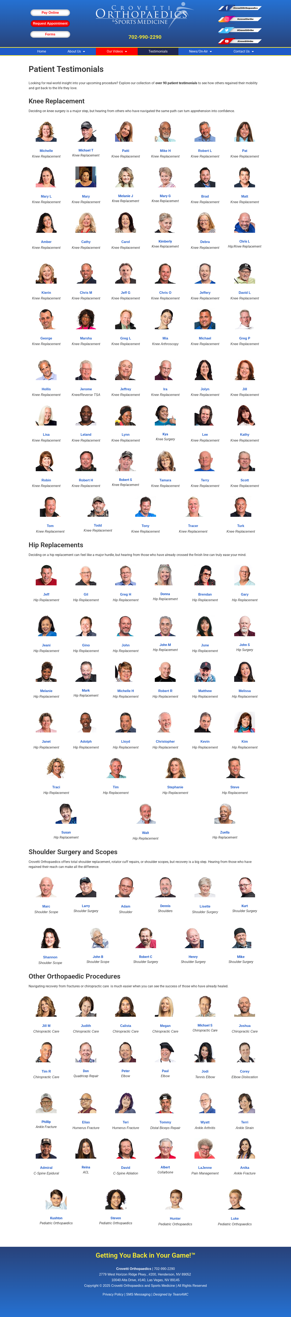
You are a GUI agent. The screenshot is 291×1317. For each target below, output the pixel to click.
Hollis (46, 389)
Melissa (245, 691)
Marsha (86, 338)
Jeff (46, 594)
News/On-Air (200, 51)
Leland (86, 434)
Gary (244, 594)
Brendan (205, 594)
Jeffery (205, 292)
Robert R (165, 691)
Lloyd (125, 741)
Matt (244, 196)
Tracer (193, 526)
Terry (205, 480)
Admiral (46, 1167)
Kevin (205, 741)
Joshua (244, 1026)
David (125, 1167)
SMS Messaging (138, 1294)
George (46, 338)
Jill (244, 389)
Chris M (86, 292)
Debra (205, 242)
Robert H (86, 480)
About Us (76, 51)
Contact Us (244, 51)
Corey (244, 1071)
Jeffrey (125, 389)
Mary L (46, 196)
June (205, 645)
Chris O (165, 292)
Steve (234, 787)
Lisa (46, 434)
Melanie (46, 691)
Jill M (46, 1026)
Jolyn (205, 389)
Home (41, 51)
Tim (116, 787)
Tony (145, 526)
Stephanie (175, 787)
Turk (240, 526)
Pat (244, 151)
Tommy (165, 1122)
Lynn (126, 434)
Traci (56, 787)
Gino (86, 645)
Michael (205, 338)
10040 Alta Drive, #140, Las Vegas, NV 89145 (146, 1280)
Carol (125, 242)
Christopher (165, 741)
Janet (46, 741)
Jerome (86, 389)
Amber (46, 242)
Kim (244, 741)
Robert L (205, 151)
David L (245, 292)
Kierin (46, 292)
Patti (125, 151)
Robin (46, 480)
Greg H (125, 594)
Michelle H (125, 691)
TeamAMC (180, 1294)
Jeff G (125, 292)
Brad (205, 196)
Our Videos (117, 51)
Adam (125, 906)
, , (145, 1274)
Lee (205, 434)
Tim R (46, 1071)
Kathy (244, 434)
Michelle (46, 151)
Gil (86, 594)
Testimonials (158, 51)
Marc (46, 906)
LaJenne (205, 1167)
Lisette (205, 906)
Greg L (125, 338)
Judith (86, 1026)
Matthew (205, 691)
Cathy (85, 242)
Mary (86, 196)
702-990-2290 (144, 37)
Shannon (50, 957)
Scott (244, 480)
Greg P (244, 338)
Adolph (86, 741)
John (126, 645)
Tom (50, 526)
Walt (145, 833)
